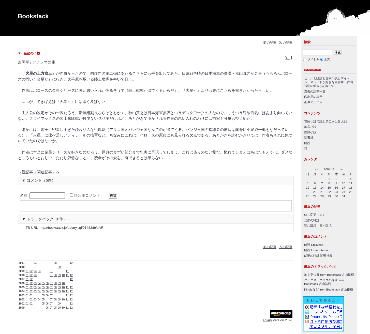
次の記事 (285, 42)
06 (47, 285)
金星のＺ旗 (32, 53)
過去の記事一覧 (314, 91)
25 (350, 191)
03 (35, 265)
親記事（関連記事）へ (39, 172)
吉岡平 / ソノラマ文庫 (36, 62)
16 (336, 187)
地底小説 (310, 126)
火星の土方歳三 (38, 73)
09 (59, 269)
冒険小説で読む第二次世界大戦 (325, 121)
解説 (307, 143)
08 (55, 265)
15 (329, 187)
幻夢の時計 (311, 220)
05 (43, 285)
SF (288, 58)
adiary (267, 322)
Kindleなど (311, 289)
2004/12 (329, 169)
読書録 (308, 137)
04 (39, 273)
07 (51, 273)
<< (316, 169)
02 (31, 273)
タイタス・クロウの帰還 (321, 280)
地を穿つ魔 (311, 274)
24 (343, 191)
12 (71, 265)
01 (27, 273)
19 (307, 191)
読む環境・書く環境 (318, 225)
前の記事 (269, 42)
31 (343, 196)
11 (67, 273)
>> (342, 169)
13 (314, 187)
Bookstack (33, 16)
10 (63, 277)
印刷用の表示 (313, 96)
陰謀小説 (310, 132)
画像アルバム (313, 102)
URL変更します (314, 214)
